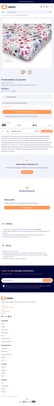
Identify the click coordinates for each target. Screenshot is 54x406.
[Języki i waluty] (51, 7)
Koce (2, 383)
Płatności (3, 357)
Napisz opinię (27, 172)
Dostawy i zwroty (16, 131)
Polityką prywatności (35, 288)
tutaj (29, 237)
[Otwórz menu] (3, 12)
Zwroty (3, 360)
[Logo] (8, 7)
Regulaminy (4, 351)
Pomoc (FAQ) (4, 329)
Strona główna (4, 15)
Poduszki (3, 370)
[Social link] (2, 317)
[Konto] (41, 6)
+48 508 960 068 (5, 311)
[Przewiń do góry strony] (2, 131)
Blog (2, 335)
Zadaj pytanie (27, 207)
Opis (7, 131)
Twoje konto (4, 348)
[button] (23, 72)
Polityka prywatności (6, 341)
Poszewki (3, 391)
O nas (2, 324)
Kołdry (3, 376)
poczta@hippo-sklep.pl (7, 307)
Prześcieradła (5, 386)
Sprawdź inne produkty (46, 131)
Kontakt (3, 327)
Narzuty (3, 389)
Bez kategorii (12, 15)
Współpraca (4, 332)
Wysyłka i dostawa (6, 354)
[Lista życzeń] (44, 6)
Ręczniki (3, 373)
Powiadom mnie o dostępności (27, 112)
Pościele (3, 367)
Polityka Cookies (5, 338)
